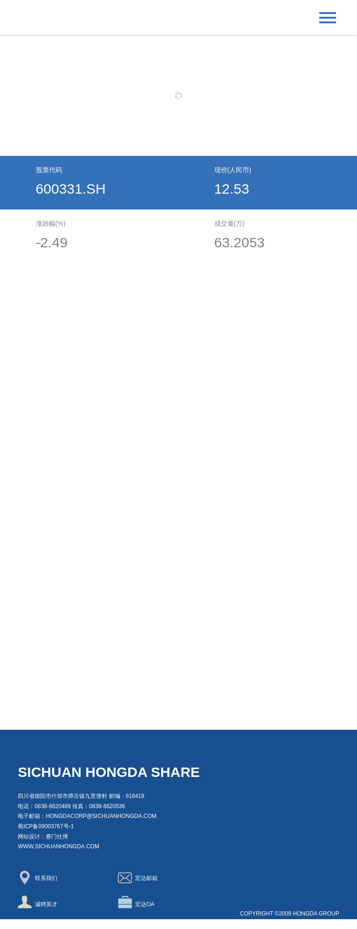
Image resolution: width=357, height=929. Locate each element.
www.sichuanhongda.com (58, 846)
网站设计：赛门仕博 (43, 836)
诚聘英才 (37, 902)
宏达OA (136, 902)
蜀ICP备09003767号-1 (46, 826)
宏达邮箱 (138, 878)
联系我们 (37, 878)
